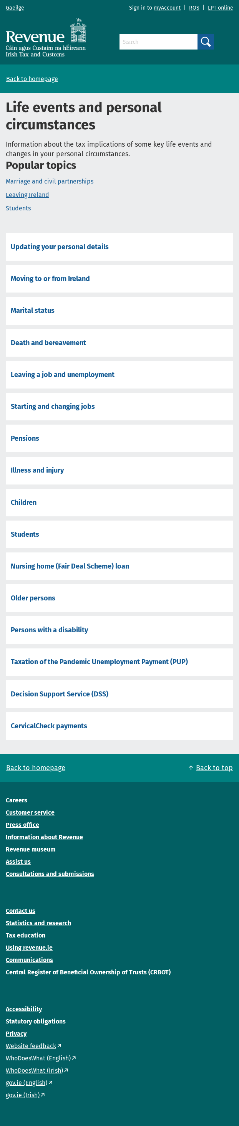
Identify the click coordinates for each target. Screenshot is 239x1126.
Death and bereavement (48, 343)
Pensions (25, 438)
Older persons (33, 598)
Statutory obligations (36, 1021)
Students (18, 208)
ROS (194, 8)
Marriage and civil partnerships (49, 181)
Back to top (214, 768)
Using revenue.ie (29, 947)
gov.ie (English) (26, 1082)
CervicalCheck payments (49, 726)
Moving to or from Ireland (50, 278)
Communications (29, 960)
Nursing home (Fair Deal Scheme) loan (70, 566)
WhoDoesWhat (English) (38, 1058)
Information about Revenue (44, 837)
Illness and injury (37, 470)
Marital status (33, 310)
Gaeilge (15, 8)
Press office (22, 824)
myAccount (167, 8)
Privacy (16, 1033)
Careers (16, 800)
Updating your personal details (60, 247)
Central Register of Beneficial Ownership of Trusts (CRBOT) (88, 972)
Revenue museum (31, 849)
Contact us (20, 910)
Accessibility (24, 1009)
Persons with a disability (49, 630)
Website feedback (31, 1046)
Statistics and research (38, 923)
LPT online (220, 8)
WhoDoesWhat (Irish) (34, 1070)
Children (24, 502)
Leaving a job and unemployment (63, 374)
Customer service (30, 812)
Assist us (18, 861)
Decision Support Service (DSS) (59, 694)
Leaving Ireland (27, 194)
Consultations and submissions (50, 874)
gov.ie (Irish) (23, 1095)
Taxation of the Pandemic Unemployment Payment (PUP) (99, 662)
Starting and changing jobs (53, 406)
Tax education (25, 935)
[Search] (159, 42)
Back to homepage (32, 79)
